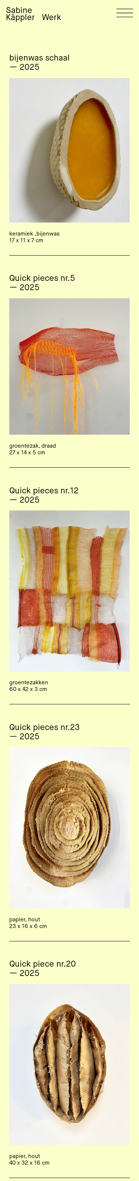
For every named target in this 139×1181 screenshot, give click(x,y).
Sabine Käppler (20, 14)
